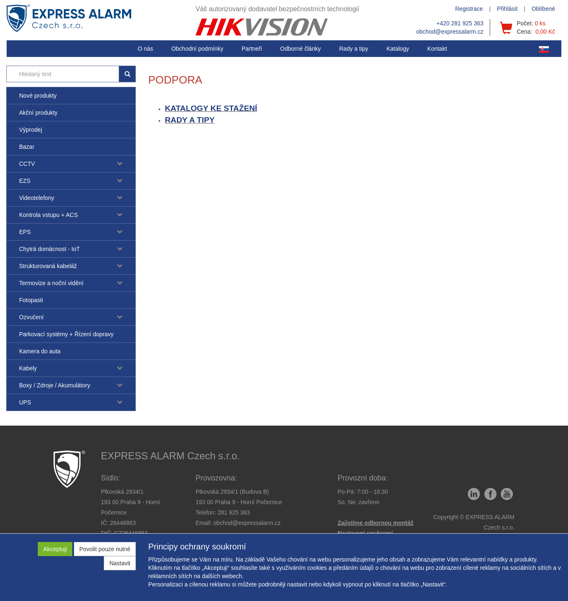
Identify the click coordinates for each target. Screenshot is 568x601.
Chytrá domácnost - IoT (49, 249)
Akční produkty (38, 112)
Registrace (469, 8)
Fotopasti (31, 300)
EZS (24, 180)
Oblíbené (543, 8)
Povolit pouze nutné (104, 549)
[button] (353, 48)
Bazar (26, 146)
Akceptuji (55, 549)
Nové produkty (37, 95)
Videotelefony (36, 198)
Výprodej (30, 129)
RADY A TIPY (190, 120)
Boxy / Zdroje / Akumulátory (54, 385)
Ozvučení (31, 317)
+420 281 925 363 (459, 23)
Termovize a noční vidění (51, 283)
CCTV (27, 163)
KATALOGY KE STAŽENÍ (211, 108)
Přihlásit (507, 8)
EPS (25, 232)
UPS (25, 402)
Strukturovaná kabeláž (48, 266)
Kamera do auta (40, 351)
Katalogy (398, 48)
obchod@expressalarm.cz (449, 31)
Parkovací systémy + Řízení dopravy (66, 334)
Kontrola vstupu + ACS (48, 215)
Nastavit (119, 563)
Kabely (28, 368)
